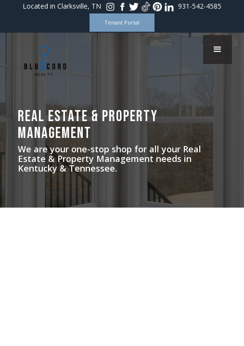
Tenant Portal (122, 22)
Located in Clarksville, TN (62, 6)
